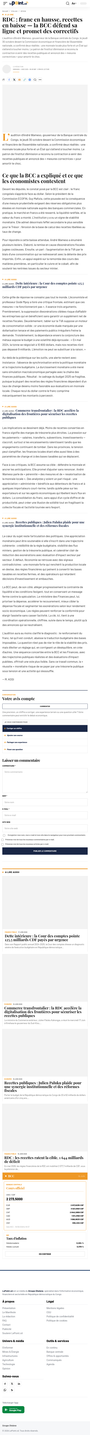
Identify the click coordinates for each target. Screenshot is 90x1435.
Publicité (6, 1329)
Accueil (5, 11)
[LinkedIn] (19, 1383)
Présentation (8, 1308)
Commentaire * (8, 766)
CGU (48, 1312)
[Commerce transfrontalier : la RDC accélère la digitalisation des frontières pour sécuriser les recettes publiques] (45, 978)
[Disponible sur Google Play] (13, 1409)
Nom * (4, 796)
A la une (14, 11)
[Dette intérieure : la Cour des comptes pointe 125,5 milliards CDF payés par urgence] (45, 902)
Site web (6, 822)
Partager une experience (15, 742)
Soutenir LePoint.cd (12, 1333)
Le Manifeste (9, 1312)
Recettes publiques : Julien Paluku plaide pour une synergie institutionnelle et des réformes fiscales (43, 524)
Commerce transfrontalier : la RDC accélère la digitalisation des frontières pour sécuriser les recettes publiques (40, 414)
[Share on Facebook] (9, 80)
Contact (6, 1324)
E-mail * (5, 809)
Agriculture (8, 1360)
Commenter (45, 706)
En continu (51, 1347)
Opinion (6, 1368)
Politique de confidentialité (60, 1316)
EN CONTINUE (45, 1254)
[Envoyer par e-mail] (19, 80)
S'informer (7, 1347)
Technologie (8, 1364)
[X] (12, 1383)
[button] (6, 3)
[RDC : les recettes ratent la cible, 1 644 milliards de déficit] (45, 1127)
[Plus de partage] (40, 80)
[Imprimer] (30, 80)
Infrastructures (10, 1356)
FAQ (4, 1320)
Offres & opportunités (57, 1356)
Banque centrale (54, 1352)
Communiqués (54, 1360)
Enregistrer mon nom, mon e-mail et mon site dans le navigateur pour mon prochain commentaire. (47, 835)
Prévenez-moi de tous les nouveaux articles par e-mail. (27, 844)
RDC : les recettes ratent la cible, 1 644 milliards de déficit (44, 1159)
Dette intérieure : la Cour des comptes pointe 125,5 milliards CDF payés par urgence (43, 285)
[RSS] (12, 1390)
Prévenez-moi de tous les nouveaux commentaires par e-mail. (29, 839)
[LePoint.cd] (16, 1281)
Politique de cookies (56, 1320)
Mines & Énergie (10, 1352)
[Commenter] (35, 80)
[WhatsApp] (5, 1390)
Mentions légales (55, 1308)
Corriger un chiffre (13, 728)
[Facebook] (5, 1383)
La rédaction (8, 1316)
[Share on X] (14, 80)
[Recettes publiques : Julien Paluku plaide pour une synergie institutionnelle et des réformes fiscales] (45, 1053)
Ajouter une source (13, 735)
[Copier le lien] (25, 80)
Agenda (50, 1364)
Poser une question (13, 749)
